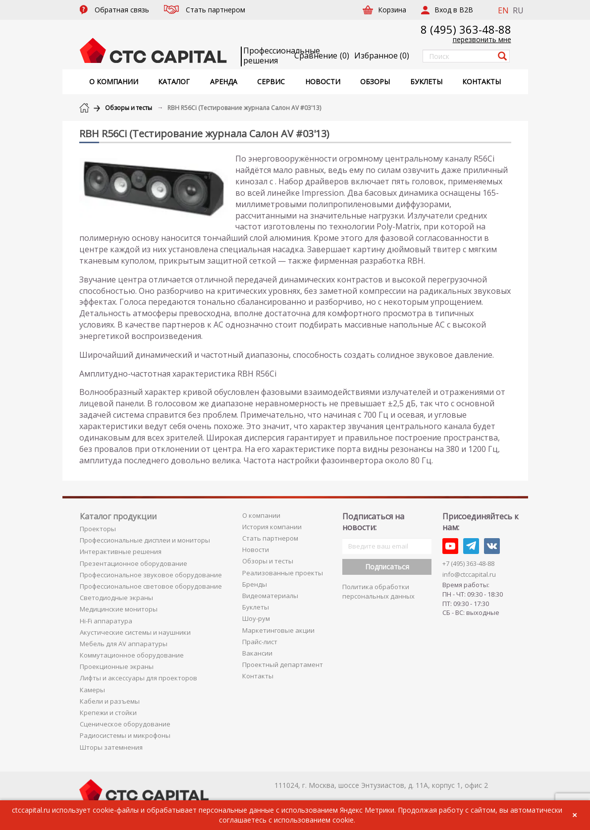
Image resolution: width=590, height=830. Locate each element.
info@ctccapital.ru (469, 574)
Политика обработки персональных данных (378, 591)
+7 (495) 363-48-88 (468, 563)
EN (503, 10)
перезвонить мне (482, 39)
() (381, 55)
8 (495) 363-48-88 (466, 29)
